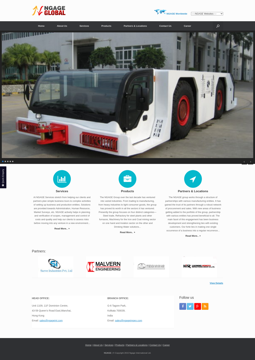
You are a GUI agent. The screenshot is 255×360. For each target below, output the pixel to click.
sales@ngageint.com (51, 320)
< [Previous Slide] (244, 161)
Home (41, 26)
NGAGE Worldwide (177, 13)
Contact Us (165, 26)
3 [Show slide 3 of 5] (8, 161)
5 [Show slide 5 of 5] (13, 161)
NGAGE (107, 353)
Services (84, 26)
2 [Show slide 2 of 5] (5, 161)
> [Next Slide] (250, 161)
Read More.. (61, 228)
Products (106, 26)
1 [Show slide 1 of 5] (3, 161)
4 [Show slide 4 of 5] (10, 161)
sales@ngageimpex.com (128, 320)
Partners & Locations (135, 26)
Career (187, 26)
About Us (62, 26)
